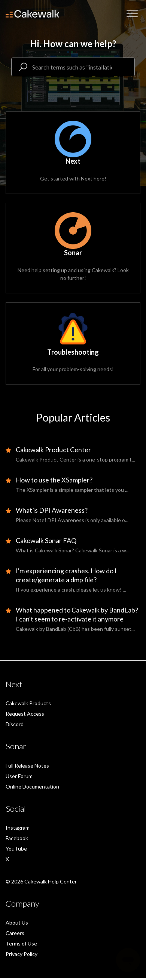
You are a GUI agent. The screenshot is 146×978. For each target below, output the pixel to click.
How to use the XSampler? (54, 480)
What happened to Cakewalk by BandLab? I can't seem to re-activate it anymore (77, 614)
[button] (132, 14)
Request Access (25, 713)
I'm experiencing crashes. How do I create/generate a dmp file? (66, 575)
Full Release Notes (27, 765)
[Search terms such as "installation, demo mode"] (73, 67)
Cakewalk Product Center (53, 449)
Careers (15, 933)
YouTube (16, 848)
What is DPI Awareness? (52, 510)
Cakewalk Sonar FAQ (46, 540)
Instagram (18, 827)
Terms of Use (21, 943)
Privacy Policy (21, 954)
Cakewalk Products (28, 703)
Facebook (17, 838)
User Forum (19, 776)
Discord (15, 724)
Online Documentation (32, 786)
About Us (17, 922)
